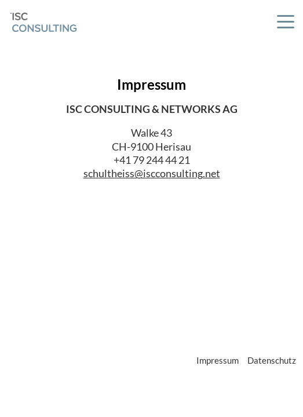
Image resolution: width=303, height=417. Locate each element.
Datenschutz (271, 360)
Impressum (217, 360)
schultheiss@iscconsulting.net (151, 173)
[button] (285, 23)
